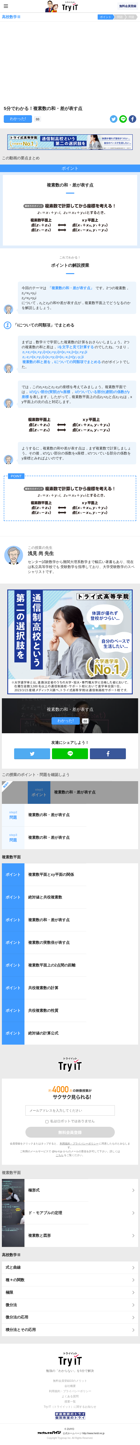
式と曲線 (13, 1267)
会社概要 (70, 1386)
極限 (9, 1292)
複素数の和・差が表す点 (75, 792)
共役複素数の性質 (43, 1011)
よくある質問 (70, 1396)
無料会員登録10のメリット (70, 1380)
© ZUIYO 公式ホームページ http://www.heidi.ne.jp (70, 1431)
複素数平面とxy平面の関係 (51, 875)
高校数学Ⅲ (11, 1255)
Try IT (70, 6)
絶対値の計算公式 (43, 1033)
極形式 (34, 1190)
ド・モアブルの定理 (45, 1213)
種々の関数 (15, 1280)
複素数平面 (11, 857)
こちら (60, 1155)
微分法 (11, 1305)
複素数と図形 (39, 1235)
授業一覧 (70, 1401)
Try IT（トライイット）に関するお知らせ (70, 1406)
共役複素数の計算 (43, 988)
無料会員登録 (127, 6)
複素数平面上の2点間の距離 (52, 965)
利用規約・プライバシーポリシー (79, 1143)
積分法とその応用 (21, 1330)
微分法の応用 (17, 1317)
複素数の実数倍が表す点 (49, 943)
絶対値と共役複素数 (45, 897)
